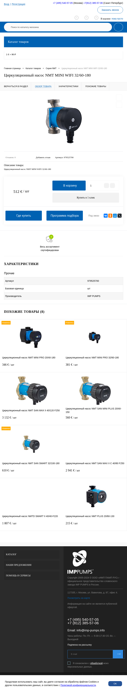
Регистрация (18, 4)
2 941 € (95, 472)
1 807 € (31, 525)
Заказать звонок (110, 10)
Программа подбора (65, 215)
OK (115, 683)
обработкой (96, 663)
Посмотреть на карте (78, 598)
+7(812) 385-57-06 (93, 3)
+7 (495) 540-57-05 (63, 3)
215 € (95, 525)
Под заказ (93, 215)
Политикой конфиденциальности (78, 685)
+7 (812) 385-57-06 (83, 623)
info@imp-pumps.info (91, 630)
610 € (31, 472)
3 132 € (31, 419)
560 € (95, 419)
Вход (6, 4)
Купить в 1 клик (86, 197)
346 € (31, 366)
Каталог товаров (63, 42)
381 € (95, 366)
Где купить (23, 215)
